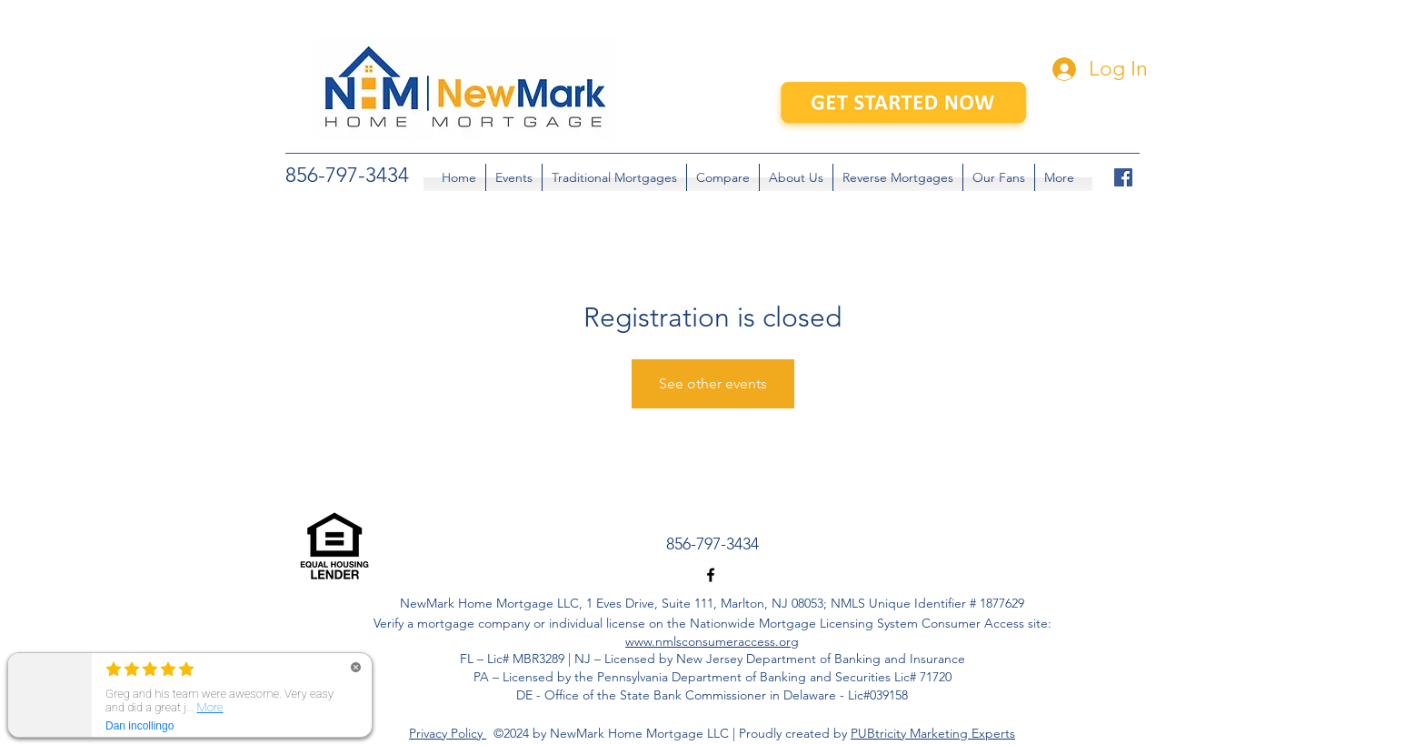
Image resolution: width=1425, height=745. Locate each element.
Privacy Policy (447, 733)
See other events (713, 383)
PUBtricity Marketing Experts (933, 733)
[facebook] (1123, 177)
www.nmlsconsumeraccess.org (712, 641)
